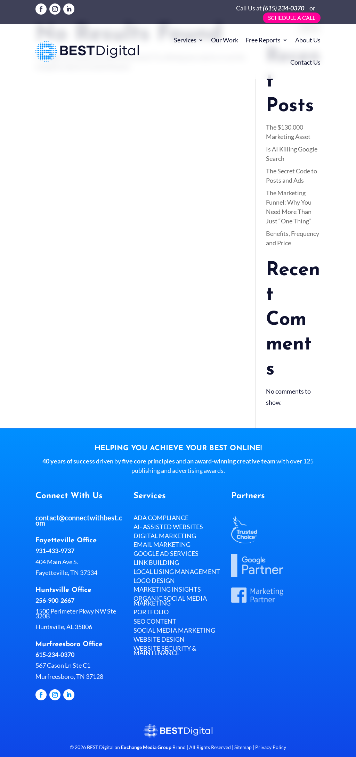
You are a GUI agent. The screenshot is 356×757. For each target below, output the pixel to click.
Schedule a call (291, 17)
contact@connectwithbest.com (78, 520)
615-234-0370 (54, 654)
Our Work (224, 40)
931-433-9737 (54, 550)
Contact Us (305, 62)
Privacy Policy (270, 747)
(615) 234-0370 (283, 8)
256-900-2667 (54, 600)
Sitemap (243, 747)
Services (185, 40)
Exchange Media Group (146, 747)
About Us (308, 40)
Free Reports (263, 40)
